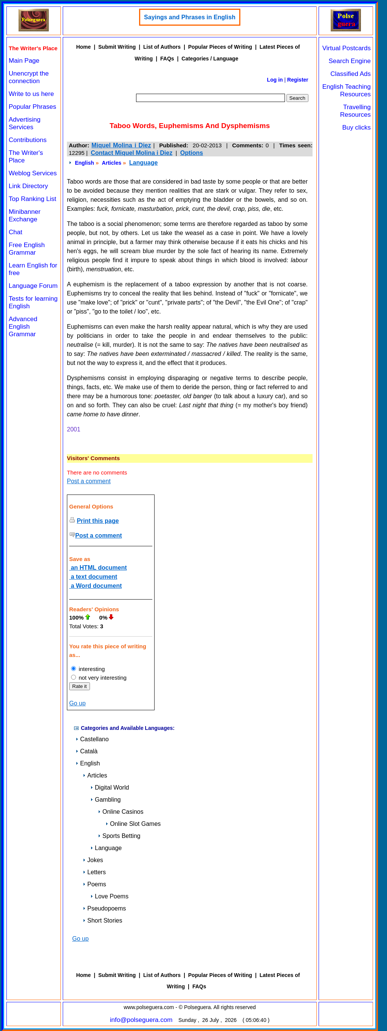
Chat (15, 232)
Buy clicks (356, 127)
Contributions (27, 140)
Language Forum (33, 285)
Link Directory (28, 186)
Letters (94, 872)
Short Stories (102, 920)
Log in (275, 80)
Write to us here (31, 93)
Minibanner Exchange (24, 215)
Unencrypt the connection (29, 77)
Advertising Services (24, 123)
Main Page (24, 60)
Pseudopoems (104, 908)
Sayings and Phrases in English (189, 17)
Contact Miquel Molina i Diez (131, 153)
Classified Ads (350, 73)
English (84, 163)
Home (83, 47)
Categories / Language (209, 59)
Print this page (98, 521)
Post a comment (89, 481)
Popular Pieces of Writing (220, 47)
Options (191, 153)
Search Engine (349, 61)
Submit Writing (117, 47)
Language (143, 162)
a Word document (95, 586)
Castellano (92, 739)
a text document (93, 576)
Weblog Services (33, 173)
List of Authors (162, 47)
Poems (94, 884)
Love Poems (109, 896)
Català (87, 751)
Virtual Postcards (346, 48)
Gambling (105, 799)
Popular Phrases (32, 106)
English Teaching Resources (346, 90)
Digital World (109, 787)
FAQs (167, 59)
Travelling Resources (355, 111)
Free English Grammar (27, 248)
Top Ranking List (32, 198)
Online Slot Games (133, 824)
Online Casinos (121, 811)
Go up (77, 703)
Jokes (93, 860)
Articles (111, 163)
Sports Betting (119, 836)
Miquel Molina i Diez (121, 145)
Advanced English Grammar (23, 326)
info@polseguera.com (141, 1019)
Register (297, 80)
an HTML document (98, 567)
